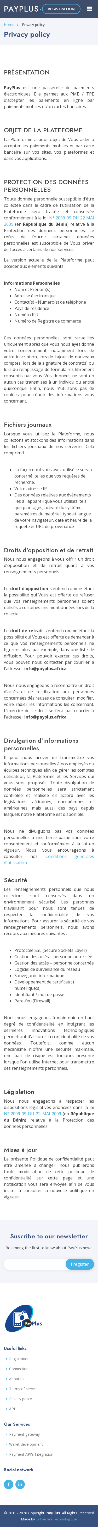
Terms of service (23, 1389)
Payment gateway (24, 1434)
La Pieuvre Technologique (56, 1519)
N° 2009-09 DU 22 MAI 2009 (32, 1114)
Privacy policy (20, 1399)
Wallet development (26, 1444)
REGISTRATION (61, 8)
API (12, 1409)
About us (16, 1379)
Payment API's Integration (31, 1454)
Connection (18, 1369)
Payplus (21, 8)
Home (9, 24)
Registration (19, 1359)
